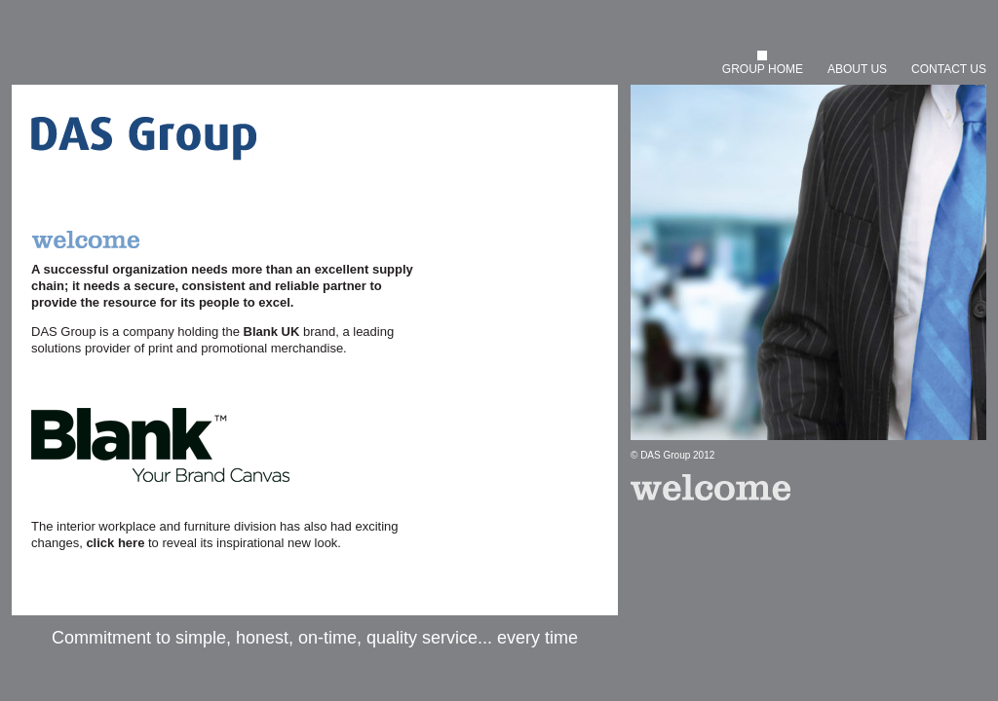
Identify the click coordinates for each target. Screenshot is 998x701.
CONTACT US (948, 69)
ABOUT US (857, 69)
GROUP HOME (762, 69)
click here (115, 542)
